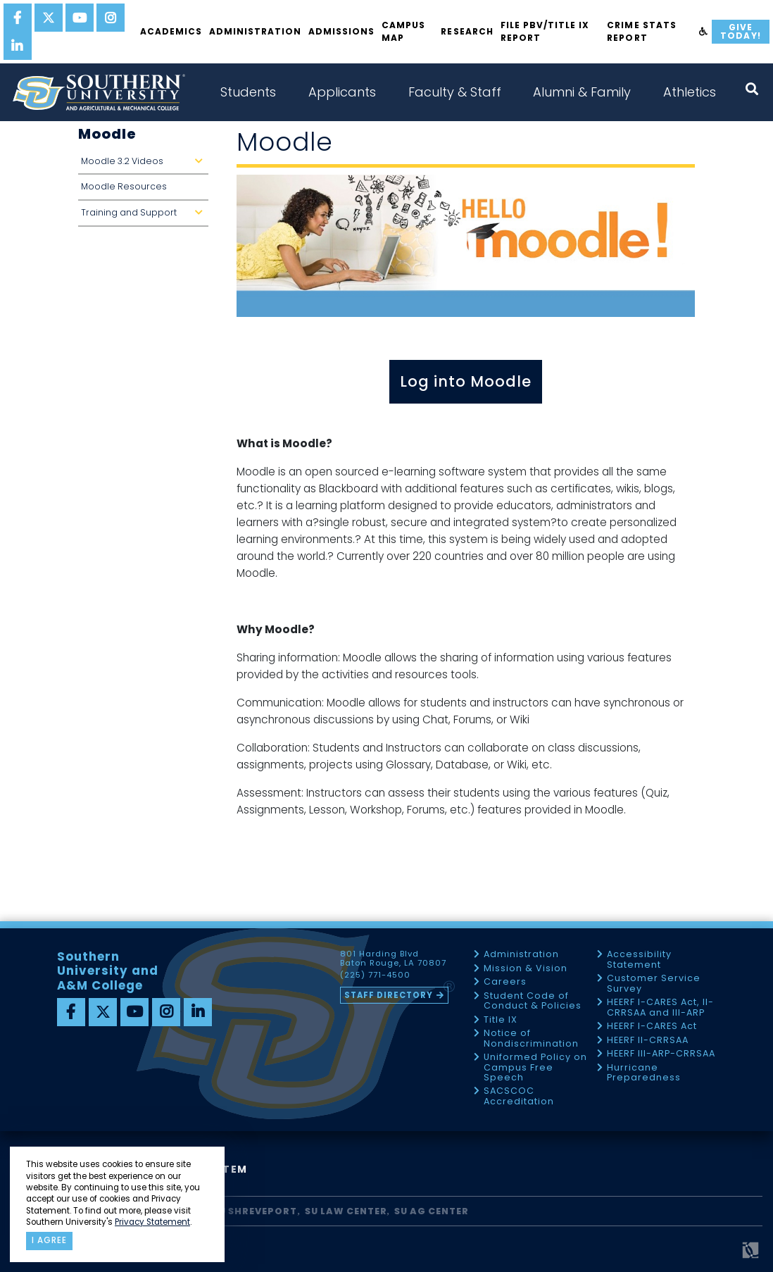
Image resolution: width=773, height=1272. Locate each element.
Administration (255, 31)
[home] (99, 92)
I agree (49, 1240)
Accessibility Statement (639, 959)
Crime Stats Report (641, 31)
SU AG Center (431, 1211)
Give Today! (740, 31)
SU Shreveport (255, 1211)
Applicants (342, 92)
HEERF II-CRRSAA (648, 1040)
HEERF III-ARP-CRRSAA (661, 1054)
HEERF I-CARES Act (652, 1026)
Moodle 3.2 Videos (144, 165)
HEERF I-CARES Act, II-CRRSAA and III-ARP (660, 1007)
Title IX (500, 1020)
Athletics (689, 92)
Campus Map (403, 31)
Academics (171, 31)
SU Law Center (346, 1211)
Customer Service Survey (653, 983)
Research (467, 31)
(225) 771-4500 (375, 975)
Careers (505, 982)
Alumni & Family (582, 92)
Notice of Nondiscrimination (531, 1038)
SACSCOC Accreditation (519, 1096)
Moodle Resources (124, 186)
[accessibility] (704, 32)
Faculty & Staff (454, 92)
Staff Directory (388, 995)
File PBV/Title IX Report (545, 31)
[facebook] (18, 18)
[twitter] (48, 18)
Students (248, 92)
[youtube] (79, 18)
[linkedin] (18, 46)
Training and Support (144, 216)
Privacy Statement (152, 1222)
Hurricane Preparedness (644, 1073)
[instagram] (110, 18)
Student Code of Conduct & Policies (533, 1001)
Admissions (341, 31)
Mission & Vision (525, 969)
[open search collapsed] (751, 89)
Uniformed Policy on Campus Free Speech (535, 1067)
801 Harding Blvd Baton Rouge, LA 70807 (393, 958)
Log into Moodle (466, 381)
